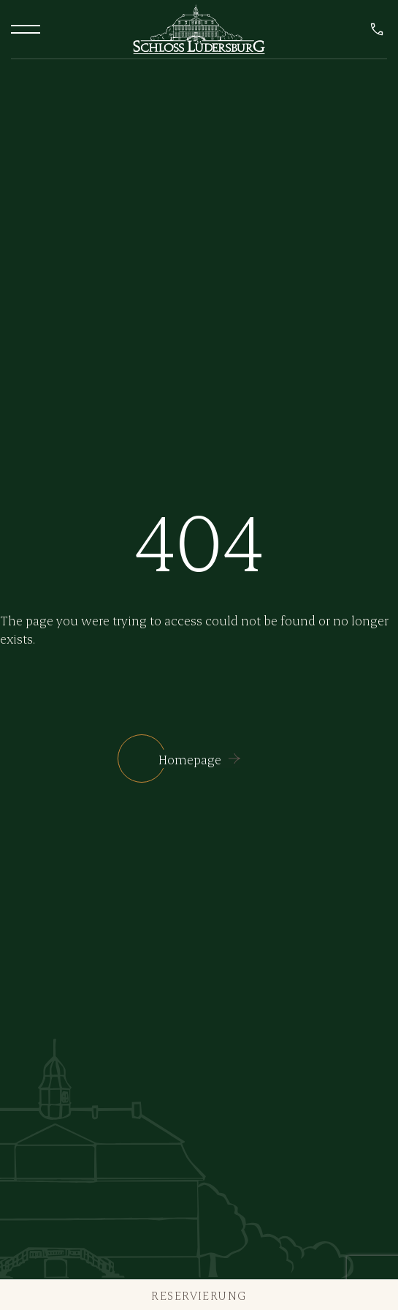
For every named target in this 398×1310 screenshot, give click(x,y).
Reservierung (198, 1295)
